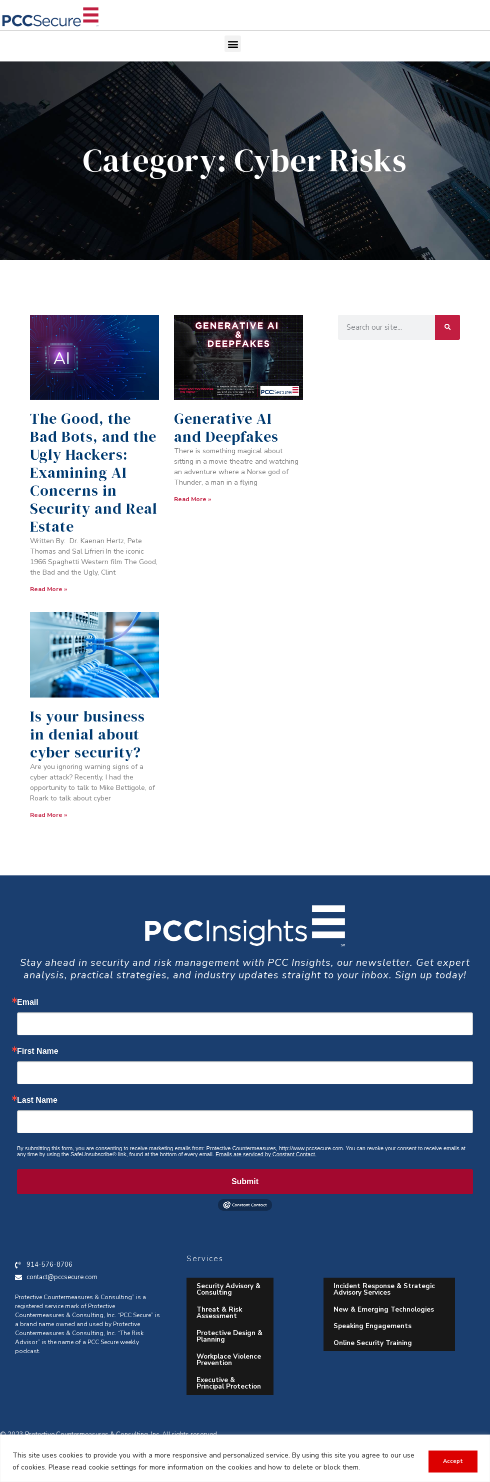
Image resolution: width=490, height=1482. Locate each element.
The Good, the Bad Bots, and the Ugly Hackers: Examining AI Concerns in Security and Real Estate (94, 472)
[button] (232, 43)
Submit (245, 1181)
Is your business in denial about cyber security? (87, 734)
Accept (453, 1461)
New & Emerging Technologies (384, 1309)
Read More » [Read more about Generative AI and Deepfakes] (192, 499)
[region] (245, 1458)
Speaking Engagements (373, 1326)
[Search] (447, 327)
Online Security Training (373, 1343)
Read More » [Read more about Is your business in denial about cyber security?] (48, 815)
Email (27, 1002)
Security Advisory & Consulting (228, 1289)
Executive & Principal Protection (228, 1383)
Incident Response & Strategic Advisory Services (384, 1289)
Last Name (37, 1100)
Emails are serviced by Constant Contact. (266, 1154)
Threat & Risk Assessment (219, 1313)
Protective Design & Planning (229, 1336)
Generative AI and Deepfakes (226, 427)
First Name (37, 1051)
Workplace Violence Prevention (228, 1360)
